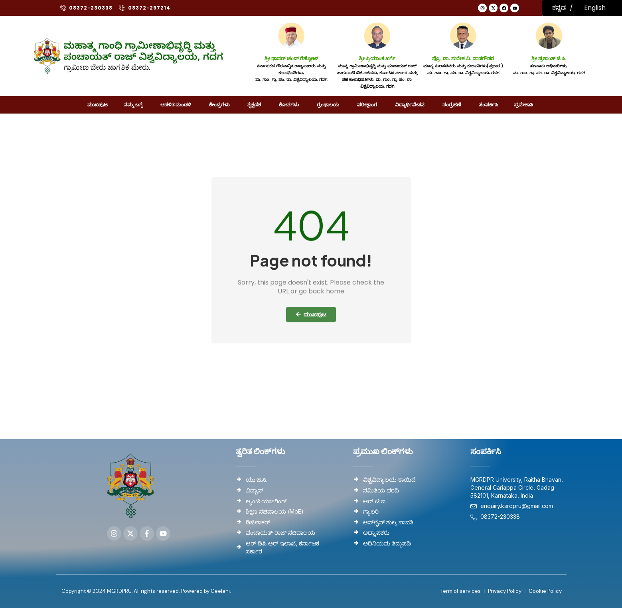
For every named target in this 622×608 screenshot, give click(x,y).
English (595, 7)
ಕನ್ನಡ (559, 7)
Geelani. (220, 591)
